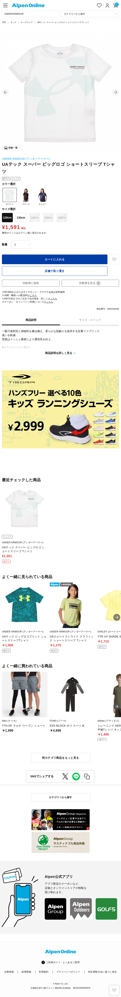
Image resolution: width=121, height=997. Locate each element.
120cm (7, 217)
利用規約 (43, 972)
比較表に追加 (31, 282)
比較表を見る (90, 283)
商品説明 (31, 319)
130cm (21, 217)
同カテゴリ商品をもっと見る (60, 757)
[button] (5, 92)
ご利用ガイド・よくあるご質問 (63, 962)
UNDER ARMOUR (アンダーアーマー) (26, 158)
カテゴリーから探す (60, 797)
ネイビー (42, 196)
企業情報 (9, 972)
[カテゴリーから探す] (90, 13)
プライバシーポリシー (68, 972)
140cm (34, 217)
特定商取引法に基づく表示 (102, 972)
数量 (4, 244)
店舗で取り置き (55, 271)
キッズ (13, 22)
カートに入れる (55, 259)
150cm (48, 217)
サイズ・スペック (90, 319)
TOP (4, 22)
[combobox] (31, 13)
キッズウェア (27, 22)
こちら (33, 295)
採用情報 (26, 972)
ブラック (26, 196)
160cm (62, 217)
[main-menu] (5, 5)
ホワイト (10, 196)
